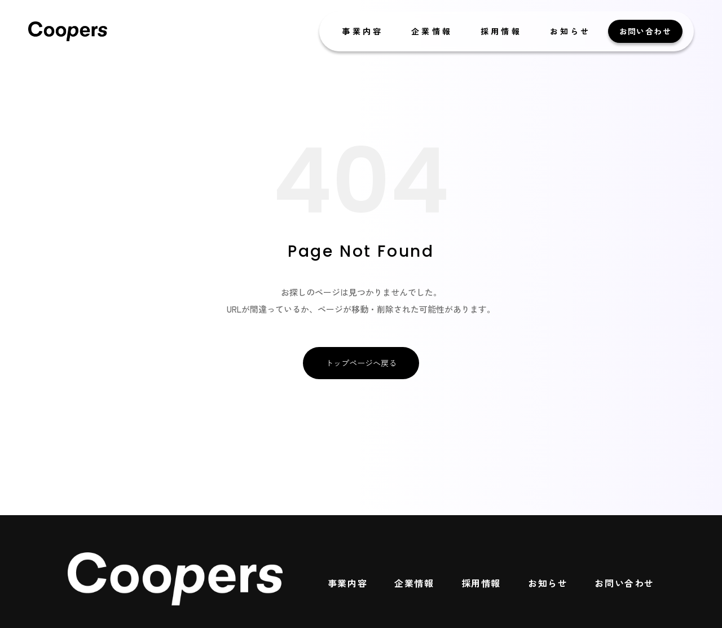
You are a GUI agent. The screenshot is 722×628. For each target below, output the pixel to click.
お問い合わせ (645, 31)
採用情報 (501, 31)
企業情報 (431, 31)
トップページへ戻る (361, 362)
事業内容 (362, 31)
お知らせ (570, 31)
